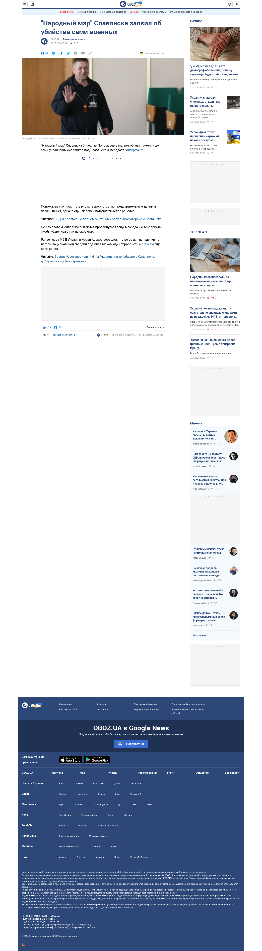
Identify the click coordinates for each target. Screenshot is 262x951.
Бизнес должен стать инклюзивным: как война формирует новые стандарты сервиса (209, 616)
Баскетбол (82, 794)
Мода (116, 857)
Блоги (170, 772)
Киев (61, 783)
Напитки (82, 825)
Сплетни (81, 857)
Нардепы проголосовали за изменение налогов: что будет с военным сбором (212, 281)
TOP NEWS (198, 232)
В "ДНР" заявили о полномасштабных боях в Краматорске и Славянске (108, 219)
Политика (57, 772)
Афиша (62, 857)
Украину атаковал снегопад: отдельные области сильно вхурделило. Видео (205, 102)
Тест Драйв (65, 815)
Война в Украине (87, 12)
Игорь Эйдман (200, 558)
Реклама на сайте (68, 709)
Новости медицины (69, 846)
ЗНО (135, 804)
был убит (144, 244)
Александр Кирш (201, 603)
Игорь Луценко (200, 466)
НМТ (149, 804)
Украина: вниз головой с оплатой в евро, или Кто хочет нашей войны (208, 594)
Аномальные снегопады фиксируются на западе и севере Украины (204, 114)
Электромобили (89, 815)
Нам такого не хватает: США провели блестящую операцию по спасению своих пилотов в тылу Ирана (209, 457)
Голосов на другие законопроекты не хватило (210, 292)
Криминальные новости (74, 39)
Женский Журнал (139, 857)
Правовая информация (145, 704)
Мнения (196, 423)
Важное (196, 21)
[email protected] (60, 927)
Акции (111, 815)
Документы (102, 709)
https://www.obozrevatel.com (132, 872)
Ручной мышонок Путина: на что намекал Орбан (209, 550)
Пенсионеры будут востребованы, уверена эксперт (213, 81)
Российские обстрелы (154, 12)
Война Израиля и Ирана (113, 12)
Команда (101, 704)
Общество (202, 772)
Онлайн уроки (101, 804)
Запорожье (98, 783)
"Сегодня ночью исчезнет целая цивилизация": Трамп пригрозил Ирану (212, 344)
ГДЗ (61, 804)
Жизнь (113, 772)
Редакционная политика (63, 335)
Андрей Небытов (201, 489)
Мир (82, 772)
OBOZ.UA (55, 39)
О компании (65, 704)
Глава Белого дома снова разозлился (210, 353)
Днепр (117, 783)
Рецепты (63, 825)
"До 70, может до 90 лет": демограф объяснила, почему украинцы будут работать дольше (214, 70)
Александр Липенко (202, 580)
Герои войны (67, 12)
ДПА (120, 804)
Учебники (78, 804)
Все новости (232, 772)
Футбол (63, 794)
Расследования (147, 772)
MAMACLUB (95, 846)
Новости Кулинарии (107, 825)
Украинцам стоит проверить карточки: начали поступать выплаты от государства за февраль (207, 136)
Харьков (78, 783)
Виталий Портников (202, 444)
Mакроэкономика (98, 836)
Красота (100, 857)
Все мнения (199, 635)
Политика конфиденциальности (188, 704)
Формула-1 (135, 794)
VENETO (134, 12)
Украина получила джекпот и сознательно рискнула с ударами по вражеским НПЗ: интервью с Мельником (213, 313)
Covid (113, 846)
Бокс (117, 794)
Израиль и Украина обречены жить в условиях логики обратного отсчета (205, 435)
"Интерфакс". (134, 150)
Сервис (128, 815)
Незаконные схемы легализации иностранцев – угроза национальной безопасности (209, 480)
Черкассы (136, 783)
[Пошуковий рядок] (237, 4)
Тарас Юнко (198, 625)
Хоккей (101, 794)
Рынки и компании (69, 836)
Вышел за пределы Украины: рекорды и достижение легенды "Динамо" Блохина (206, 571)
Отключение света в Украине (186, 12)
